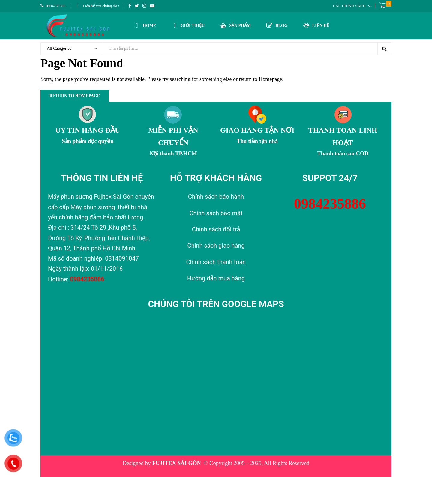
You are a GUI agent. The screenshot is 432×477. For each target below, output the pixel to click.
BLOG (276, 25)
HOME (145, 25)
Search (384, 49)
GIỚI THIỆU (188, 25)
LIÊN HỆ (316, 25)
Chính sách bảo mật (215, 213)
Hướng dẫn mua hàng (216, 278)
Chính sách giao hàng (215, 245)
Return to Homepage (75, 96)
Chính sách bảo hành (216, 196)
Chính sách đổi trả (216, 229)
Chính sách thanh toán (216, 262)
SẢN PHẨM (235, 25)
